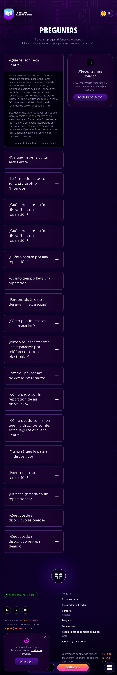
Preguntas (67, 620)
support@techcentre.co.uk (18, 628)
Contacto (67, 611)
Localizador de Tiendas (74, 605)
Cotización (73, 667)
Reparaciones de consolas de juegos (81, 632)
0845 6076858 (30, 620)
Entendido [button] (26, 661)
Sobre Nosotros (70, 599)
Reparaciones (69, 626)
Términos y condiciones (74, 641)
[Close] (45, 637)
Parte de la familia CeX (107, 658)
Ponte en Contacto (90, 97)
